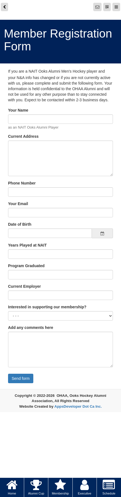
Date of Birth (19, 224)
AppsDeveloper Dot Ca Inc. (78, 406)
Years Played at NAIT (27, 245)
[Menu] (116, 7)
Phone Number (22, 183)
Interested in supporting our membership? (47, 307)
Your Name (18, 110)
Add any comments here (30, 327)
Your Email (18, 203)
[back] (4, 7)
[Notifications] (97, 7)
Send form (21, 378)
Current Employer (24, 286)
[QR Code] (107, 7)
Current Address (23, 136)
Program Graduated (26, 266)
